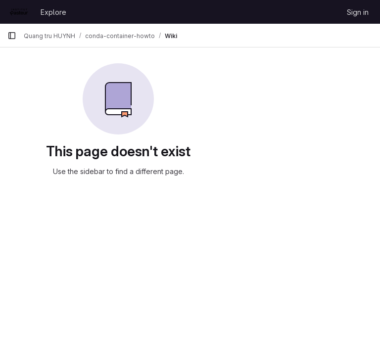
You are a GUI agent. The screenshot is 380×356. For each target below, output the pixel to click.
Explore (53, 12)
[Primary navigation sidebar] (12, 36)
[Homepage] (19, 12)
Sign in (358, 12)
